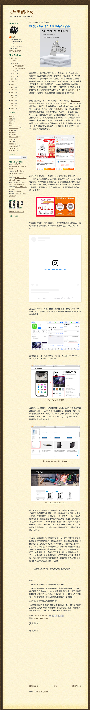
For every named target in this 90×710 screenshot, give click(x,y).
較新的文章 (33, 686)
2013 (13, 98)
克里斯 (13, 37)
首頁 (55, 686)
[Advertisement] (16, 274)
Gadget (11, 130)
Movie (11, 144)
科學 (10, 119)
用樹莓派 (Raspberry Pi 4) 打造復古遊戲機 (17, 166)
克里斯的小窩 (21, 11)
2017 (13, 87)
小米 (76, 90)
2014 (13, 95)
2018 (13, 84)
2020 (13, 79)
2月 (14, 76)
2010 (13, 106)
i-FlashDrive (64, 103)
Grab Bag (12, 132)
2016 (13, 90)
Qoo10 (57, 123)
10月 (15, 71)
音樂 (10, 121)
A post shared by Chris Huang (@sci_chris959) (55, 298)
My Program (13, 146)
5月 (14, 73)
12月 (15, 61)
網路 (10, 125)
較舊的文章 (76, 686)
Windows (12, 150)
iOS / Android (13, 137)
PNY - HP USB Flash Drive (55, 502)
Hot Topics (12, 134)
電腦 (10, 123)
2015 (13, 92)
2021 (13, 58)
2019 (13, 82)
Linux (11, 139)
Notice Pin (18, 191)
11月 (15, 63)
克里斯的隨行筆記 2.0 (16, 212)
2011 (13, 103)
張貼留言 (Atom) (41, 691)
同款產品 (60, 109)
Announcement (13, 128)
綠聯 (71, 90)
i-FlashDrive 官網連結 (55, 400)
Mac (10, 141)
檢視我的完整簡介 (15, 51)
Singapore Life (13, 148)
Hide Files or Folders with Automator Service (16, 173)
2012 (13, 100)
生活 (10, 116)
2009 (13, 108)
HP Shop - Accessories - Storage (55, 461)
